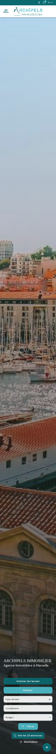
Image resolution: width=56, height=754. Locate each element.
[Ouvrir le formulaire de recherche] (28, 732)
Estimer (28, 696)
